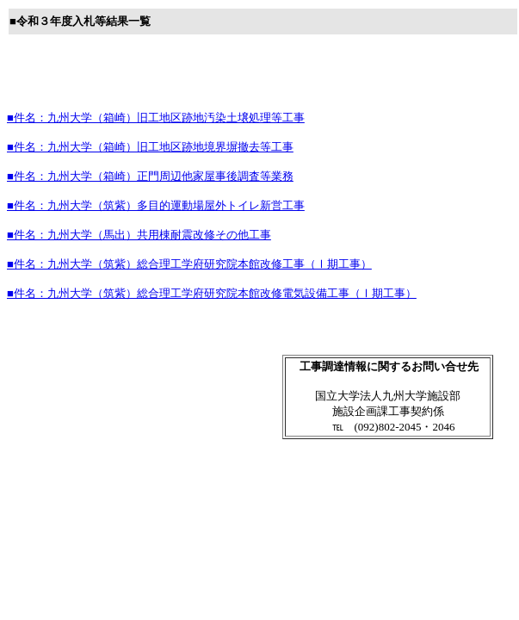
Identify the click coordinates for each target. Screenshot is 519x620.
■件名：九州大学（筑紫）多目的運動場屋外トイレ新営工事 (156, 205)
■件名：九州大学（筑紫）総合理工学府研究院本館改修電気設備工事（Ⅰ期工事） (212, 293)
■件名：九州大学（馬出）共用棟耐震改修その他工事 (139, 234)
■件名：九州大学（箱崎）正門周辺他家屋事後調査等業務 (150, 176)
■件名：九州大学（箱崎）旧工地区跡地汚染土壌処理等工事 (156, 117)
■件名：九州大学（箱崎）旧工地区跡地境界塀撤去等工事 (150, 146)
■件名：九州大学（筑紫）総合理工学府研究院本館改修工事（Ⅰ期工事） (189, 263)
